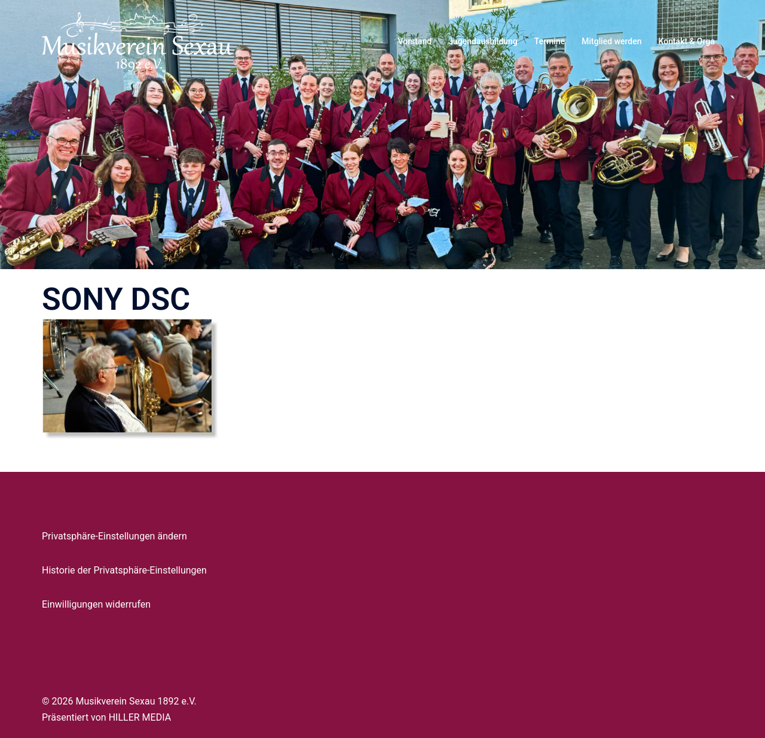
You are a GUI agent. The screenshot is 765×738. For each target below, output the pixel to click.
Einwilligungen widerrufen (96, 604)
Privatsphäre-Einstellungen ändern (114, 536)
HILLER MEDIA (140, 717)
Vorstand (414, 41)
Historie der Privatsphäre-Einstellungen (124, 570)
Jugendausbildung (483, 41)
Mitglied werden (611, 41)
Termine (549, 41)
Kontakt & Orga (687, 41)
